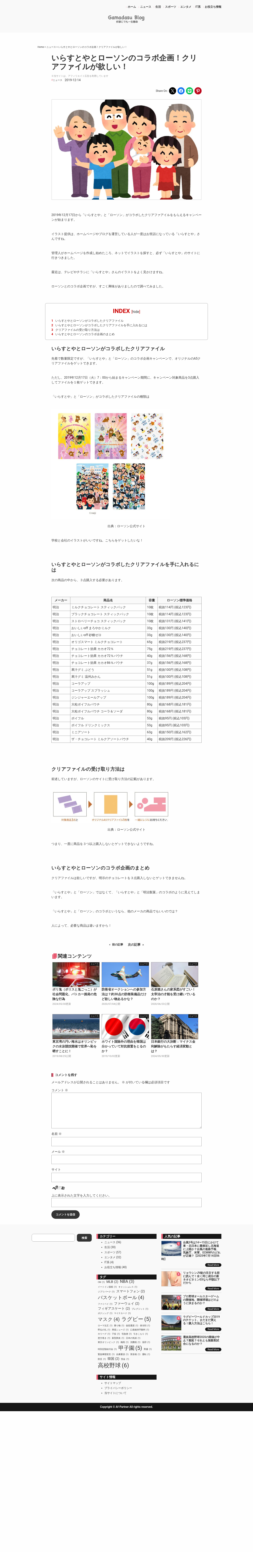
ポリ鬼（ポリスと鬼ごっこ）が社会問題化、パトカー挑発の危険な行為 (74, 994)
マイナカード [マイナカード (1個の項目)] (122, 1313)
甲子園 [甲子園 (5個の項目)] (130, 1348)
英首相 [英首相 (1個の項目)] (135, 1354)
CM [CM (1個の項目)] (101, 1282)
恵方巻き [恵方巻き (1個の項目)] (104, 1338)
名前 (56, 1134)
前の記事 (117, 944)
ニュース (57, 80)
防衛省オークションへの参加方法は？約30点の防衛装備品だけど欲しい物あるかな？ (124, 994)
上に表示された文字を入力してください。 (81, 1195)
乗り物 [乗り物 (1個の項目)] (119, 1325)
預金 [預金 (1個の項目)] (125, 1359)
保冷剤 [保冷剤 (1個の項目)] (145, 1325)
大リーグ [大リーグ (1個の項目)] (104, 1334)
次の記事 (134, 944)
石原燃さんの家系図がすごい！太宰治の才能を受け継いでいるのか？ (173, 994)
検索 (84, 1237)
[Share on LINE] (189, 90)
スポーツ (109, 1252)
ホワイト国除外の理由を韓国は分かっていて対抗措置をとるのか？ (124, 1046)
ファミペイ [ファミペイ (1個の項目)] (105, 1304)
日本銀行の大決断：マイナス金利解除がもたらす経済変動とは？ (173, 1046)
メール (58, 1152)
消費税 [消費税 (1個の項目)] (135, 1342)
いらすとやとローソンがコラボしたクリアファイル (87, 320)
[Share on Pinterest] (198, 90)
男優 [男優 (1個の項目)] (148, 1349)
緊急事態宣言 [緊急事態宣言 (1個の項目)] (106, 1354)
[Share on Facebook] (181, 90)
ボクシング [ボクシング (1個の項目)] (105, 1313)
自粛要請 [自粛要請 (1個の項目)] (122, 1354)
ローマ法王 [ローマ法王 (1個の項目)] (105, 1325)
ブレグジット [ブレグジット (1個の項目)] (140, 1309)
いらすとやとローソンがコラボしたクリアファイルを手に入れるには (99, 325)
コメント (59, 1090)
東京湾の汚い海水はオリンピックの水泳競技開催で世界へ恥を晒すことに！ (74, 1046)
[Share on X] (172, 90)
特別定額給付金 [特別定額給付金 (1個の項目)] (107, 1349)
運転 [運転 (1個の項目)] (146, 1354)
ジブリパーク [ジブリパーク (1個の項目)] (106, 1291)
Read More (213, 1265)
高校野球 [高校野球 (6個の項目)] (113, 1365)
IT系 (107, 1262)
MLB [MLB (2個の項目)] (112, 1281)
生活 (107, 1247)
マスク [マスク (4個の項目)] (109, 1319)
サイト (56, 1169)
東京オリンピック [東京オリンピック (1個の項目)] (108, 1342)
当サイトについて (115, 1393)
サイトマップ (112, 1383)
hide (135, 312)
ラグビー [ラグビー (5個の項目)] (136, 1319)
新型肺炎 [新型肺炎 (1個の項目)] (118, 1338)
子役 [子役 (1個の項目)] (116, 1334)
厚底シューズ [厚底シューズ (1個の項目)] (120, 1329)
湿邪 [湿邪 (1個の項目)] (146, 1342)
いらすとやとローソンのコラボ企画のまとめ (83, 334)
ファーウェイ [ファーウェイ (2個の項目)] (126, 1303)
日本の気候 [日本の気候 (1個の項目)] (133, 1338)
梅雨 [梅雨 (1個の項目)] (124, 1342)
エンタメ (109, 1257)
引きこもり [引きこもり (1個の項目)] (140, 1334)
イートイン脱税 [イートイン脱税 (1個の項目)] (107, 1287)
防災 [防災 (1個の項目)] (102, 1359)
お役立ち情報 (112, 1267)
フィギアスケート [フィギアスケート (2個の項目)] (114, 1308)
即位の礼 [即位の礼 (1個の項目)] (104, 1329)
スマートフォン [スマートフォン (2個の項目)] (130, 1291)
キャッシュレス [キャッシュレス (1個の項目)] (127, 1287)
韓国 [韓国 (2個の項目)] (113, 1358)
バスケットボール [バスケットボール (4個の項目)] (121, 1297)
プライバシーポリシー (118, 1388)
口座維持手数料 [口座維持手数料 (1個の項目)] (139, 1329)
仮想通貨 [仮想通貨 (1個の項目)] (132, 1325)
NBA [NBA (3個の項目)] (127, 1281)
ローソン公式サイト (131, 526)
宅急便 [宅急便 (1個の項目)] (127, 1334)
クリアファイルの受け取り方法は (75, 330)
